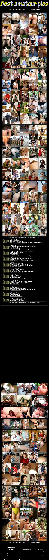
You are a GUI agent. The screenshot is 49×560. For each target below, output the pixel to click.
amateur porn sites (6, 532)
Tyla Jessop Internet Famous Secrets (16, 274)
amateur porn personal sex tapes (38, 546)
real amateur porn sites (36, 529)
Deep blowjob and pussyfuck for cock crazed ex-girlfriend (22, 292)
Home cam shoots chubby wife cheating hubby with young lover (24, 257)
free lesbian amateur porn (22, 534)
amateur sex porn (35, 533)
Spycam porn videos (27, 504)
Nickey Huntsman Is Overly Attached (16, 263)
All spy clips (10, 496)
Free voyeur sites (19, 556)
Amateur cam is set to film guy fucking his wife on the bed (23, 261)
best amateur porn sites (36, 516)
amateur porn (5, 508)
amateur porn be (20, 538)
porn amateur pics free (36, 511)
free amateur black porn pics (37, 510)
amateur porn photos (36, 512)
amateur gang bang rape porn (23, 537)
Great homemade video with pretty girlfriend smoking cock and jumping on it (29, 253)
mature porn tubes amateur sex (38, 544)
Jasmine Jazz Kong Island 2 (15, 298)
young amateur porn (6, 541)
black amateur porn (21, 518)
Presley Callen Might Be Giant (15, 251)
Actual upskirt (27, 500)
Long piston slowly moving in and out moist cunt (21, 293)
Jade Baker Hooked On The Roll (15, 279)
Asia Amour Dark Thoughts (14, 250)
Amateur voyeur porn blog (33, 556)
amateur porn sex (35, 532)
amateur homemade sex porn (37, 536)
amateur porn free (6, 534)
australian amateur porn (22, 517)
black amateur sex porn (22, 531)
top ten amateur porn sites (37, 520)
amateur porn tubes (6, 535)
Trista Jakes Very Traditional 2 (15, 305)
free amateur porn (6, 509)
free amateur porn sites (7, 527)
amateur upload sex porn (36, 534)
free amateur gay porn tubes (8, 543)
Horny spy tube (41, 502)
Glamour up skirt (41, 496)
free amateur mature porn (22, 529)
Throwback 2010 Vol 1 (14, 265)
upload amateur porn (21, 530)
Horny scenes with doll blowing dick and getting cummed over (23, 300)
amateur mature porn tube (7, 546)
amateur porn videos (6, 511)
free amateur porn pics (22, 550)
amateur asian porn (21, 521)
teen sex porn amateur (36, 540)
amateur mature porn (7, 536)
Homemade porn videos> (22, 9)
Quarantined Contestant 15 (14, 294)
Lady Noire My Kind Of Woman (15, 255)
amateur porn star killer (22, 515)
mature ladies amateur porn (8, 540)
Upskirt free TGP (41, 500)
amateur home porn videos (22, 540)
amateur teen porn (6, 516)
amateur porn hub (21, 524)
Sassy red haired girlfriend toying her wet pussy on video (22, 289)
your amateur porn (6, 512)
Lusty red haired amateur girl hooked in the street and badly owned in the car (26, 302)
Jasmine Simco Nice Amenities (15, 291)
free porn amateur (6, 547)
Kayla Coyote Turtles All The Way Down (17, 280)
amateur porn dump (6, 513)
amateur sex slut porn (36, 541)
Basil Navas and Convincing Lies (16, 307)
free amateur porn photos (36, 513)
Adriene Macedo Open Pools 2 (15, 308)
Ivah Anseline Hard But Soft (15, 306)
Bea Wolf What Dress (13, 256)
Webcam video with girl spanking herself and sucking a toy (23, 276)
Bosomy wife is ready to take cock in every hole (21, 309)
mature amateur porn (7, 530)
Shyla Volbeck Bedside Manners (15, 301)
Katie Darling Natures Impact (15, 266)
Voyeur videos (41, 504)
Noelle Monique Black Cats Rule (15, 285)
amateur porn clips (6, 519)
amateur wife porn (6, 528)
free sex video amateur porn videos (38, 549)
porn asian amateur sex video (37, 545)
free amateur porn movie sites (37, 523)
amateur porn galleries (7, 520)
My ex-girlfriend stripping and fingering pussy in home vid (23, 296)
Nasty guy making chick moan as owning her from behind (22, 262)
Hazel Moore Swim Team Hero (15, 268)
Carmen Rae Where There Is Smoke (16, 310)
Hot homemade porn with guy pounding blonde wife (21, 267)
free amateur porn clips (7, 524)
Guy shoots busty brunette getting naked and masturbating (23, 282)
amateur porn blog (21, 519)
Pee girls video (27, 502)
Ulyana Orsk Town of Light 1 (15, 264)
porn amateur (5, 539)
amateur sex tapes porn (36, 547)
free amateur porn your (22, 544)
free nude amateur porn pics (37, 509)
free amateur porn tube (7, 544)
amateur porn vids (6, 526)
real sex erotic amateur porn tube (38, 551)
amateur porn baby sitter (7, 537)
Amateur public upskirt (27, 496)
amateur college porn (21, 536)
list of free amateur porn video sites (38, 524)
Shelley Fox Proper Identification (15, 297)
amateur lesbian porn (21, 509)
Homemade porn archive (27, 498)
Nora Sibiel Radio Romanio (14, 295)
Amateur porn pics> (15, 9)
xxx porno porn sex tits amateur (38, 552)
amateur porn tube (6, 514)
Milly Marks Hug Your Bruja (14, 304)
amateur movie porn (6, 531)
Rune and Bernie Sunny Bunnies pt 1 (16, 277)
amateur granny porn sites (37, 526)
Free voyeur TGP (41, 498)
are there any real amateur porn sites (39, 528)
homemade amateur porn (7, 518)
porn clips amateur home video (23, 549)
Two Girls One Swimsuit (14, 273)
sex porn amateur (35, 535)
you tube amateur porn (7, 525)
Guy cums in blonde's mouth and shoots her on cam (21, 275)
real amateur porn (6, 529)
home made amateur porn (22, 522)
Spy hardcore (10, 498)
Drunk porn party (25, 556)
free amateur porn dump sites (37, 518)
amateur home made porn (7, 523)
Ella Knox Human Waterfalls (15, 303)
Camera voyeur (10, 502)
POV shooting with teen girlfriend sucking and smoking (22, 271)
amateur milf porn (21, 527)
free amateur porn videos (7, 510)
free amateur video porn (22, 545)
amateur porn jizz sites (36, 517)
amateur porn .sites (35, 521)
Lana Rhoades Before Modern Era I (16, 290)
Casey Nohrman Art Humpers (15, 286)
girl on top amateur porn (22, 543)
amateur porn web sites (36, 527)
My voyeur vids (10, 504)
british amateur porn (21, 532)
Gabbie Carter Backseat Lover (15, 288)
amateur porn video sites (36, 522)
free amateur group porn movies (23, 520)
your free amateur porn (7, 538)
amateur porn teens (21, 510)
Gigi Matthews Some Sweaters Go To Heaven (18, 299)
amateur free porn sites (36, 525)
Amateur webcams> (36, 9)
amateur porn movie (21, 539)
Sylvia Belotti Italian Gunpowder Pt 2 (16, 283)
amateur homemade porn (7, 517)
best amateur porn (21, 547)
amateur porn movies (7, 515)
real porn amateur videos (22, 526)
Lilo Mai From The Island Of (15, 259)
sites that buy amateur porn (37, 530)
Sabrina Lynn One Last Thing (15, 258)
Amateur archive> (30, 9)
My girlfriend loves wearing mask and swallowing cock (22, 278)
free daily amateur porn (22, 508)
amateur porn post (21, 511)
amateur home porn (6, 521)
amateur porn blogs (21, 528)
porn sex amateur (35, 550)
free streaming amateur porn (23, 525)
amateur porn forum (21, 514)
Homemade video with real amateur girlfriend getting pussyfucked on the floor (29, 272)
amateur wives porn (21, 513)
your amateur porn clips (22, 535)
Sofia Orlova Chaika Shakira (15, 281)
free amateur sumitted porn (8, 550)
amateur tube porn (21, 516)
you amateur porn (6, 549)
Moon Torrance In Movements (15, 284)
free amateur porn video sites (37, 519)
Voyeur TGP (14, 556)
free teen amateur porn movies (23, 533)
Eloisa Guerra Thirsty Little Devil (15, 287)
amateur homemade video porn (23, 541)
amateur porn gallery (21, 546)
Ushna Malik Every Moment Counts (16, 270)
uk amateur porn (20, 523)
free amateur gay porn (22, 512)
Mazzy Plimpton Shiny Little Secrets (16, 252)
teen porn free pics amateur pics (38, 508)
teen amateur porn (6, 545)
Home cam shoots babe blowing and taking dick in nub (22, 269)
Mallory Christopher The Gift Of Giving (17, 311)
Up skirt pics (10, 500)
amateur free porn (6, 522)
